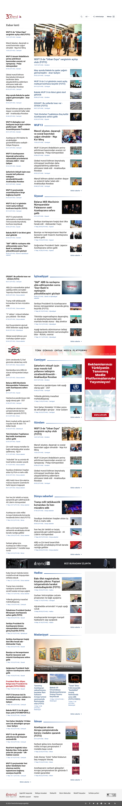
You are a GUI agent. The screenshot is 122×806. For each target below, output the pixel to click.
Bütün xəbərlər (75, 190)
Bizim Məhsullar (65, 793)
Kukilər (36, 797)
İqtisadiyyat (41, 276)
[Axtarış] (81, 17)
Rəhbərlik (53, 793)
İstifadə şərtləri (94, 793)
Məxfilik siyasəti (25, 797)
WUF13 (38, 125)
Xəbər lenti (12, 25)
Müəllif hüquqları (79, 793)
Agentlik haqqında (25, 793)
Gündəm (39, 422)
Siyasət (38, 195)
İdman (38, 721)
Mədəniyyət (41, 634)
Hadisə (38, 572)
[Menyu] (111, 17)
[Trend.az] (13, 16)
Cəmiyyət (40, 359)
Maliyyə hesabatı (41, 793)
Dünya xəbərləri (43, 496)
